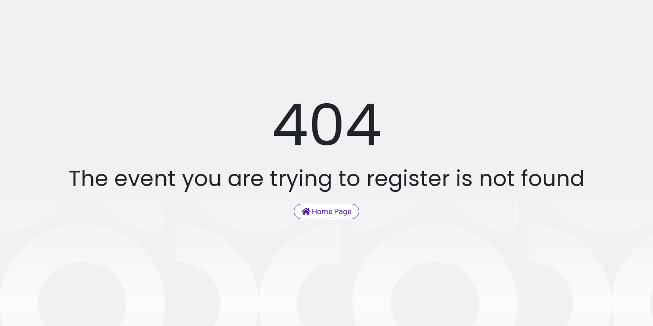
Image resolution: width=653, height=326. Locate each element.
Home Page (326, 211)
